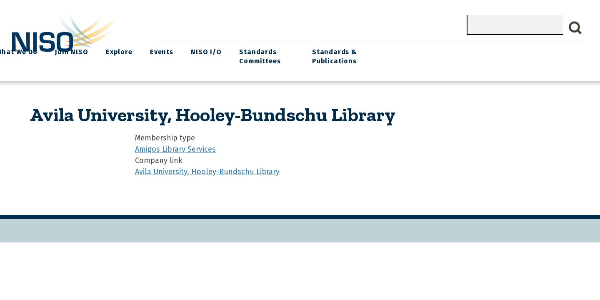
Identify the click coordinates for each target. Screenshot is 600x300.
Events (358, 50)
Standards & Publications (532, 54)
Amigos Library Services (175, 146)
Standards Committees (451, 54)
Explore (317, 50)
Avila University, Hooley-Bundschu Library (207, 169)
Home (173, 50)
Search (575, 28)
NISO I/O (400, 50)
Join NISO (272, 50)
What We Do (219, 50)
